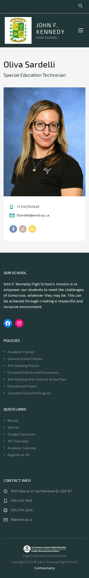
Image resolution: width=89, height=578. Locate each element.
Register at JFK (19, 455)
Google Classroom (21, 434)
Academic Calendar (22, 448)
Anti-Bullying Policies (23, 365)
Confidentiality (44, 568)
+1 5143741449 (28, 207)
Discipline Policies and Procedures (33, 372)
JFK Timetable (18, 441)
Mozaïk (13, 420)
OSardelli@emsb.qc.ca (33, 215)
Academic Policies (21, 352)
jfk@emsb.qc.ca (21, 519)
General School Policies (25, 359)
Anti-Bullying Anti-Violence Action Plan (37, 379)
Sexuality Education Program (29, 393)
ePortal (13, 427)
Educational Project (22, 386)
